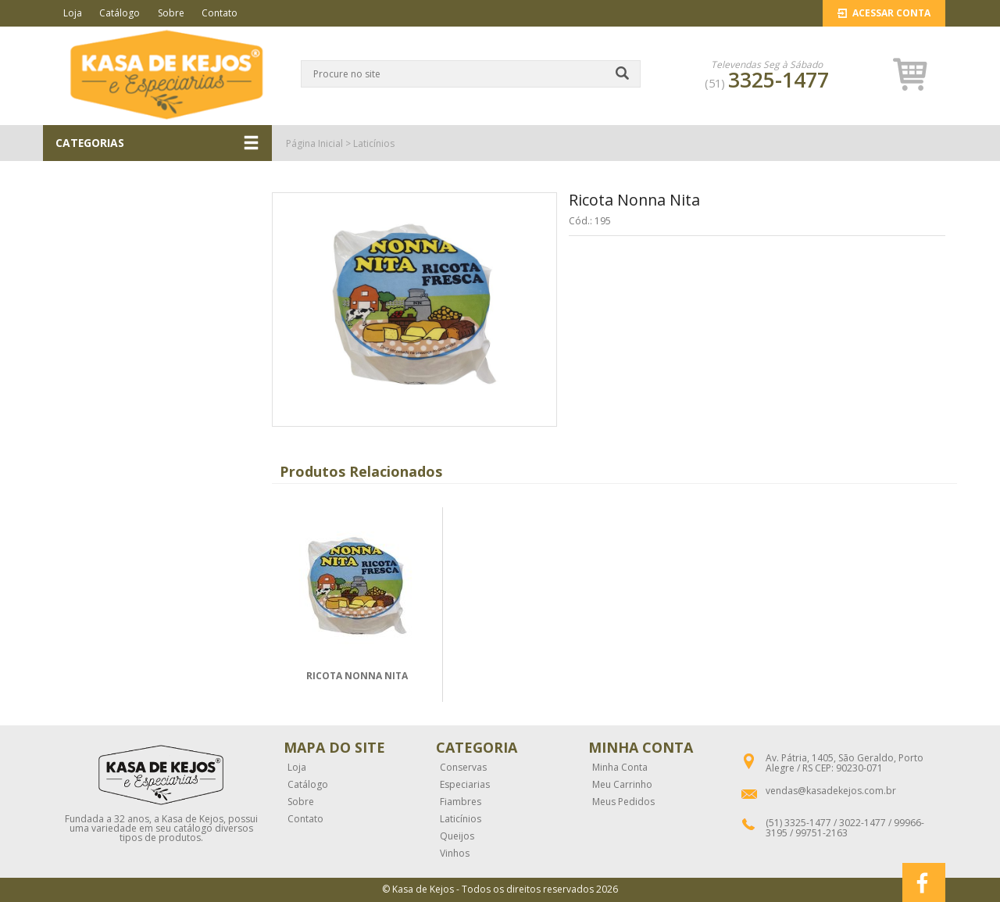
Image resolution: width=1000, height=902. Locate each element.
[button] (910, 74)
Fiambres (460, 802)
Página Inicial (314, 143)
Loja (72, 13)
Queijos (457, 836)
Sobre (171, 13)
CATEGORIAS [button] (157, 143)
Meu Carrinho (622, 784)
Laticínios (374, 143)
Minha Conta (620, 767)
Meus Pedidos (623, 802)
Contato (220, 13)
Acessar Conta (884, 13)
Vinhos (455, 853)
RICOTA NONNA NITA (357, 675)
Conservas (463, 767)
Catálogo (119, 13)
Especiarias (465, 784)
